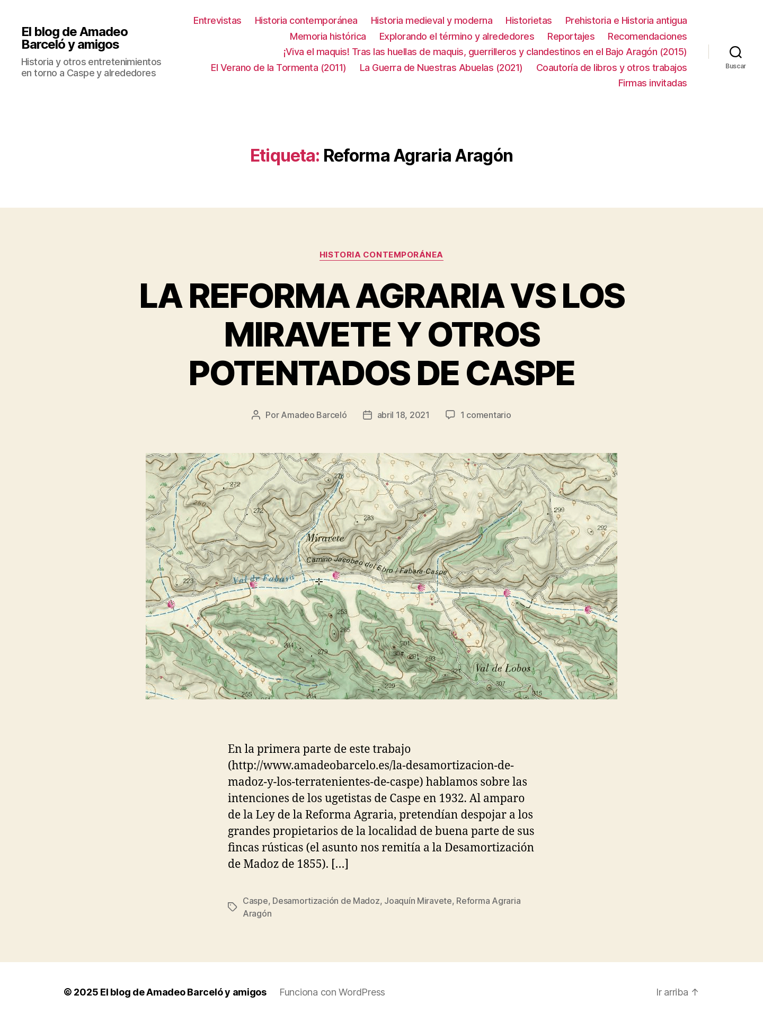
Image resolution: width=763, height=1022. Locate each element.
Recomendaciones (647, 36)
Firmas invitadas (652, 82)
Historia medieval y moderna (432, 20)
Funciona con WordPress (332, 992)
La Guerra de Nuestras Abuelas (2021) (441, 67)
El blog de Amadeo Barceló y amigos (74, 38)
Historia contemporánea (306, 20)
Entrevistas (217, 20)
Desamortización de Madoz (326, 900)
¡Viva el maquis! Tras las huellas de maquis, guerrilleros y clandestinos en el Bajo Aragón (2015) (485, 51)
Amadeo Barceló (314, 415)
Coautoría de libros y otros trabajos (611, 67)
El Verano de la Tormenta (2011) (279, 67)
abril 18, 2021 (403, 415)
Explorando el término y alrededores (457, 36)
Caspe (255, 900)
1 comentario (485, 415)
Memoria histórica (328, 36)
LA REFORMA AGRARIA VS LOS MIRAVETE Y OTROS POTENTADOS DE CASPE (382, 334)
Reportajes (571, 36)
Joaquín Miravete (418, 900)
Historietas (528, 20)
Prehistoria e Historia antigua (626, 20)
